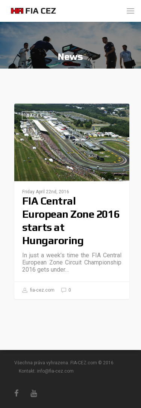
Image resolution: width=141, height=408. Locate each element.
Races (34, 115)
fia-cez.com (38, 290)
